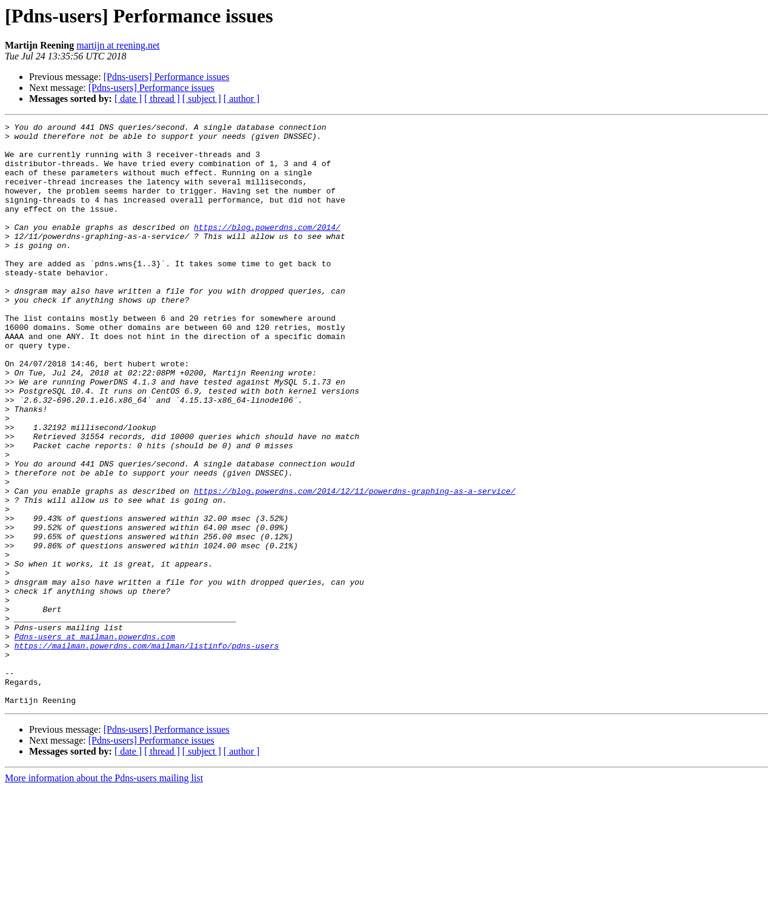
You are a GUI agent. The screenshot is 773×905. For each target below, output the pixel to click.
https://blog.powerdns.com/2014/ (267, 248)
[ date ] (128, 98)
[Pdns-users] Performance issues (167, 77)
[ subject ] (201, 98)
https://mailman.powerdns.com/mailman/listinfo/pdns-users (147, 750)
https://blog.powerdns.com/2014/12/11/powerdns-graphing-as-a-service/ (354, 565)
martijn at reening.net (117, 45)
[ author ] (242, 98)
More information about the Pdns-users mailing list (104, 894)
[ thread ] (162, 98)
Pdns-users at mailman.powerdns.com (95, 740)
